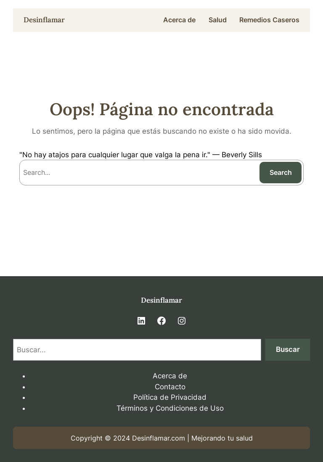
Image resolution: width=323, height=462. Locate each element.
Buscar (288, 349)
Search (281, 172)
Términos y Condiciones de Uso (170, 408)
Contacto (170, 387)
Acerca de (170, 376)
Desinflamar (44, 19)
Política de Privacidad (170, 397)
